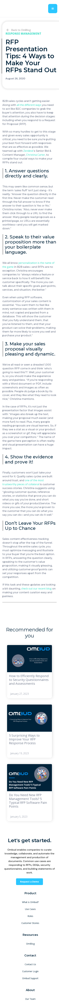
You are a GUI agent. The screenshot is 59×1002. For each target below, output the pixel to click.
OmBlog (30, 943)
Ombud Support (30, 978)
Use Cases (30, 909)
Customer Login (30, 971)
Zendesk (28, 151)
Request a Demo (29, 881)
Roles (30, 916)
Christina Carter (35, 154)
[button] (52, 8)
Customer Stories (30, 923)
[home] (18, 8)
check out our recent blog (36, 588)
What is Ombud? (30, 902)
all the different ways (29, 105)
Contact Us (30, 964)
